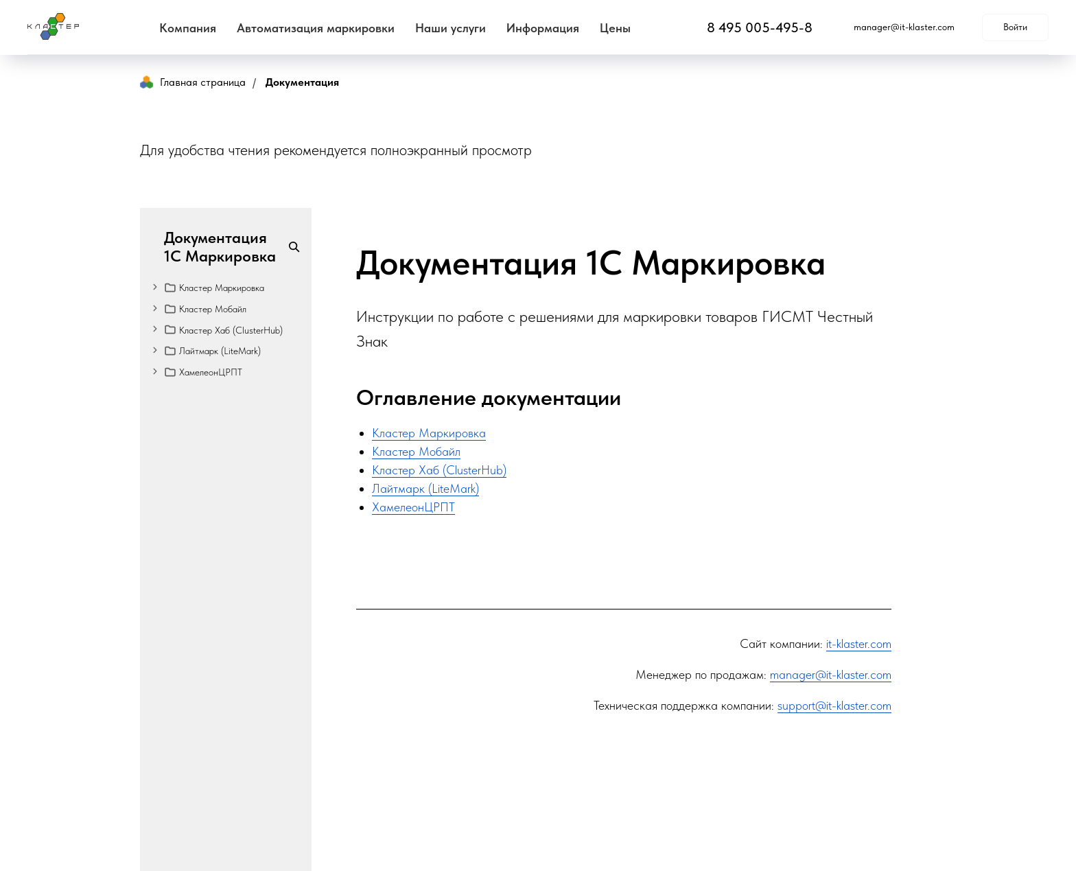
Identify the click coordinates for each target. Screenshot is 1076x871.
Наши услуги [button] (450, 28)
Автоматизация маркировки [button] (316, 28)
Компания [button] (187, 28)
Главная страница (193, 82)
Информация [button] (542, 28)
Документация (302, 82)
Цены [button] (615, 28)
